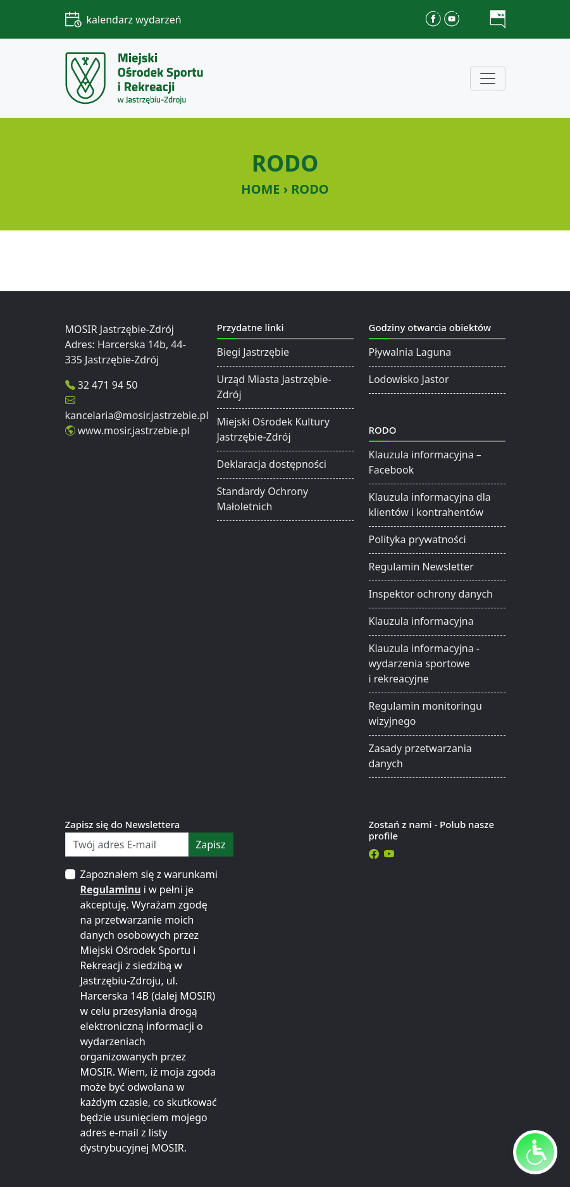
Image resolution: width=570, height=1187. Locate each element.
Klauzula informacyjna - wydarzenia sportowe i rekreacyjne (424, 663)
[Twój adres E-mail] (127, 844)
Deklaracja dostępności (271, 464)
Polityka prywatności (417, 539)
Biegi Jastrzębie (253, 352)
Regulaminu (110, 889)
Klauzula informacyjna (421, 621)
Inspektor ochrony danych (431, 594)
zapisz (210, 844)
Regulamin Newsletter (421, 567)
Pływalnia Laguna (410, 352)
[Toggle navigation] (487, 78)
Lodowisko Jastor (409, 379)
